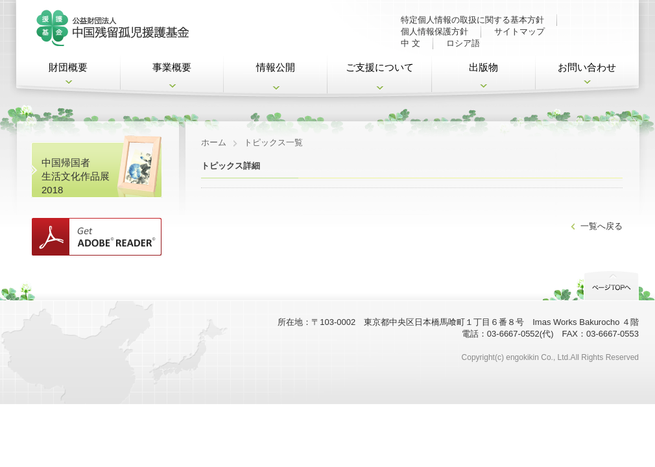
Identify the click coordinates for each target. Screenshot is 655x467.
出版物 (483, 67)
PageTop (611, 284)
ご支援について (380, 67)
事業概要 (171, 67)
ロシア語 (463, 43)
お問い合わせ (587, 67)
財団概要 (68, 67)
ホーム (213, 142)
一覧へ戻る (601, 226)
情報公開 (275, 67)
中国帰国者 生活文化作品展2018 (76, 176)
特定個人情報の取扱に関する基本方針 (472, 20)
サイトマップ (519, 31)
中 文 (410, 43)
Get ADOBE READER (96, 236)
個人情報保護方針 (434, 31)
